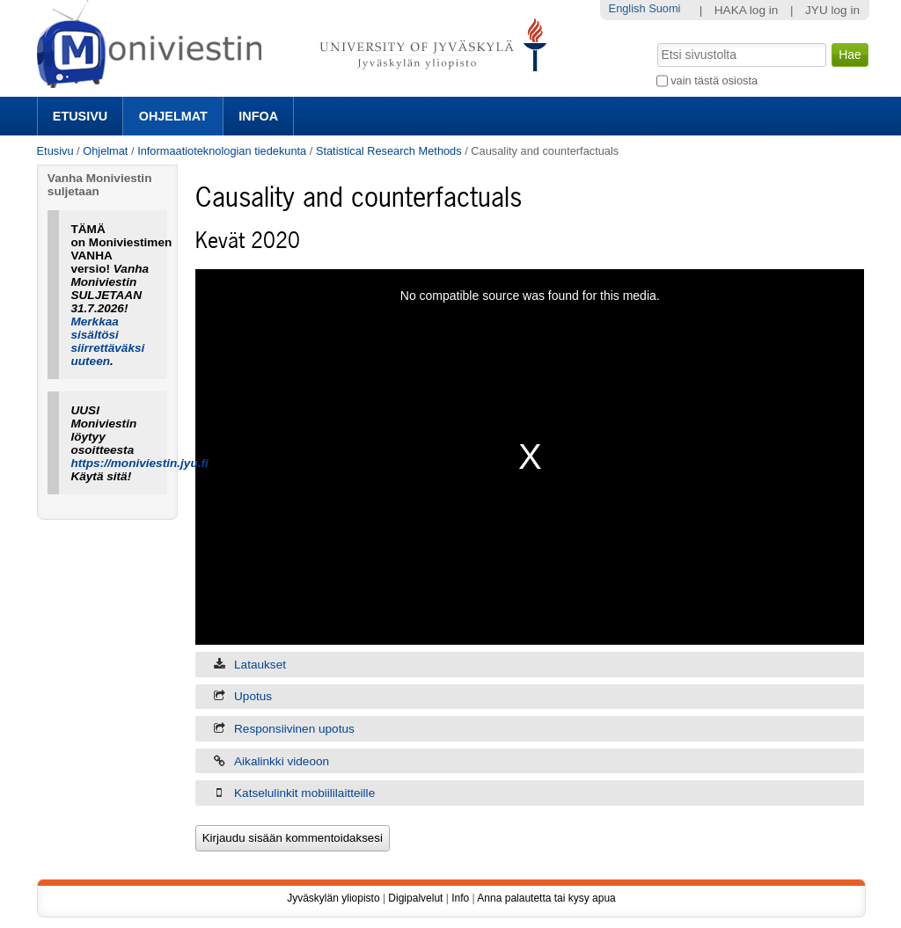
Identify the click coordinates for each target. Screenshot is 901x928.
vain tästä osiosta (714, 80)
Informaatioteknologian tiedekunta (221, 150)
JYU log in (832, 10)
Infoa (258, 116)
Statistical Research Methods (389, 150)
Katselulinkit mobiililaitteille (304, 793)
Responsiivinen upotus (294, 728)
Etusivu (80, 116)
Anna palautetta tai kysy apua (546, 898)
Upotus (253, 696)
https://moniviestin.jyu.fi (139, 463)
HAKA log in (746, 10)
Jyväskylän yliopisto (333, 898)
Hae (655, 41)
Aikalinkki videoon (281, 761)
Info (460, 898)
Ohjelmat (173, 116)
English (627, 8)
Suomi (664, 8)
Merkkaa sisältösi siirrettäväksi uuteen (107, 341)
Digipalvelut (415, 898)
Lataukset (260, 664)
